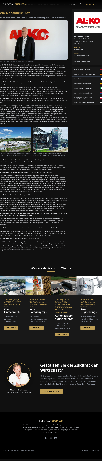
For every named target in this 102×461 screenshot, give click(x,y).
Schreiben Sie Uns (51, 391)
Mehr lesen (11, 328)
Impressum (85, 450)
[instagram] (51, 438)
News (65, 4)
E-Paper (59, 4)
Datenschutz (95, 450)
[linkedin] (55, 438)
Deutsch (73, 4)
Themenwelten (43, 4)
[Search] (81, 4)
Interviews (32, 4)
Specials (53, 4)
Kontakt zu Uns (91, 4)
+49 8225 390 (78, 49)
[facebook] (46, 438)
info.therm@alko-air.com (82, 55)
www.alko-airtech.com (82, 61)
